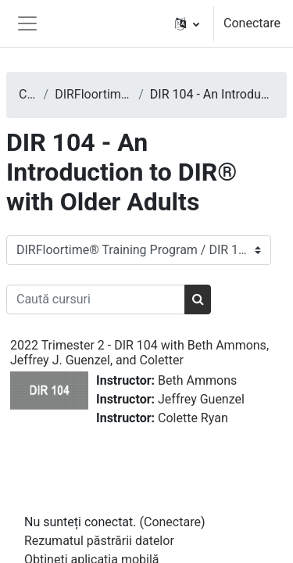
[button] (187, 23)
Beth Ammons (197, 380)
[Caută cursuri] (95, 299)
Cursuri (28, 94)
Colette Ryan (193, 418)
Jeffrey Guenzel (201, 399)
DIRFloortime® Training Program (93, 94)
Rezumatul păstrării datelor (99, 540)
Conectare (251, 23)
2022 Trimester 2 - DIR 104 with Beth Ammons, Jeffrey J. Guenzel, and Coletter (139, 353)
